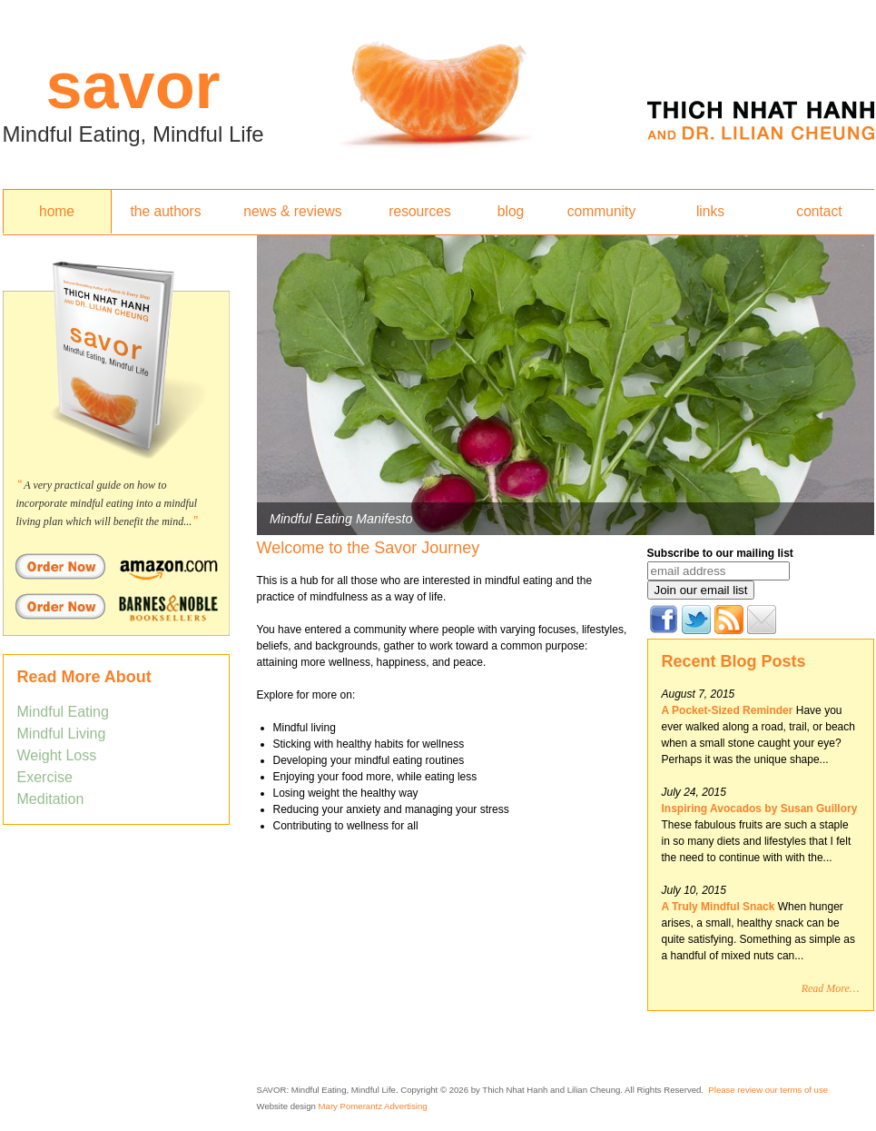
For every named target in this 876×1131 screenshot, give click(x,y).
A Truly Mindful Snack (720, 906)
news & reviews (292, 211)
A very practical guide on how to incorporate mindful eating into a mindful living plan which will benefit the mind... (107, 503)
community (601, 211)
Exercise (45, 777)
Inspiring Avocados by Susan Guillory (760, 808)
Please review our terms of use (768, 1090)
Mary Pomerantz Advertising (373, 1106)
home (56, 211)
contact (819, 211)
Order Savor (116, 566)
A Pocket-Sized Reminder (727, 710)
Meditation (50, 799)
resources (419, 211)
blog (510, 211)
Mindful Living (61, 733)
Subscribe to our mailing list (720, 553)
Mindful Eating (63, 711)
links (710, 211)
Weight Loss (57, 755)
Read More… (831, 988)
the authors (165, 211)
